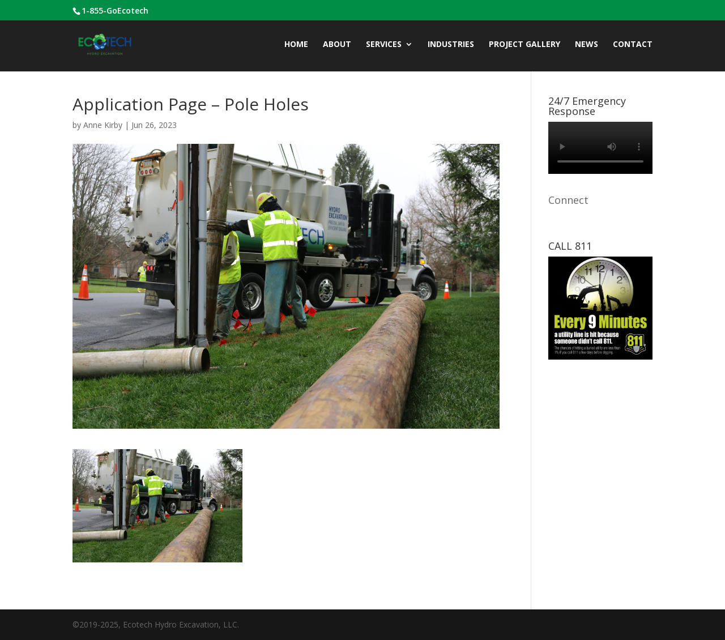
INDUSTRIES (451, 44)
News (586, 44)
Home (296, 44)
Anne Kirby (102, 125)
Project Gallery (524, 44)
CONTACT (632, 44)
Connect (568, 200)
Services (384, 44)
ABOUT (337, 44)
